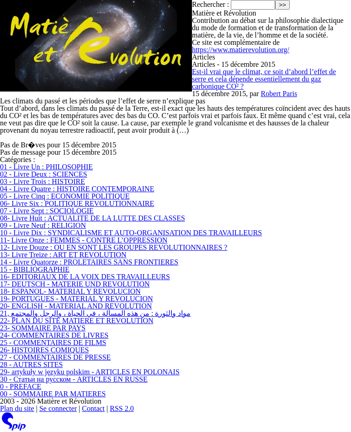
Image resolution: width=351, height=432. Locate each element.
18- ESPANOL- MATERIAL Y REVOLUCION (70, 291)
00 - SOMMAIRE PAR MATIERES (53, 394)
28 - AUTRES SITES (31, 364)
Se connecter (58, 408)
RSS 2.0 (121, 408)
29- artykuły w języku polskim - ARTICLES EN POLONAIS (90, 372)
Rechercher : (210, 4)
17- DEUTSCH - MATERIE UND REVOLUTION (75, 284)
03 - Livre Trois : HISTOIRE (42, 181)
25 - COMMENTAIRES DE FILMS (53, 342)
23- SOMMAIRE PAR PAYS (42, 328)
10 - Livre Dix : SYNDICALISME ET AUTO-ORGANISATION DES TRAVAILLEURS (131, 233)
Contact (93, 408)
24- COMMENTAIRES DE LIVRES (54, 335)
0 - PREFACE (20, 386)
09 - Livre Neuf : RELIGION (43, 225)
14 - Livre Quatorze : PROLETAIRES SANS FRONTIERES (89, 262)
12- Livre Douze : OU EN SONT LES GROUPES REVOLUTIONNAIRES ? (113, 247)
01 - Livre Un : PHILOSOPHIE (46, 167)
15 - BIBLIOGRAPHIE (34, 269)
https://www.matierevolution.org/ (240, 50)
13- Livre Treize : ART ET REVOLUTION (63, 255)
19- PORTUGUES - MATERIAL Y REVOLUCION (76, 298)
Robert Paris (279, 93)
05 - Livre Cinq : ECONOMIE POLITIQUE (65, 196)
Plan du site (17, 408)
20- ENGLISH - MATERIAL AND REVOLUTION (76, 306)
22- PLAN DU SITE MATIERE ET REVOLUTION (77, 320)
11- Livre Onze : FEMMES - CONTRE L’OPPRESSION (83, 240)
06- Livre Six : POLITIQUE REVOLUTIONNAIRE (77, 203)
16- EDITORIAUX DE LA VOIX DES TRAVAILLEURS (85, 277)
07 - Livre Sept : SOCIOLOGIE (47, 211)
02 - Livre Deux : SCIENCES (43, 174)
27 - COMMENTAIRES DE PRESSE (55, 357)
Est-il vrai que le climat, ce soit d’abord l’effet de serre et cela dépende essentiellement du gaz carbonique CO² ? (264, 79)
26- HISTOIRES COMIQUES (44, 350)
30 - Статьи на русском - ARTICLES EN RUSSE (74, 379)
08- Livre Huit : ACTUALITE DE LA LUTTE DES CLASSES (92, 218)
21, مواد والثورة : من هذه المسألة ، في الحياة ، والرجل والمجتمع (95, 313)
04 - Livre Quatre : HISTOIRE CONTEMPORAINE (77, 189)
